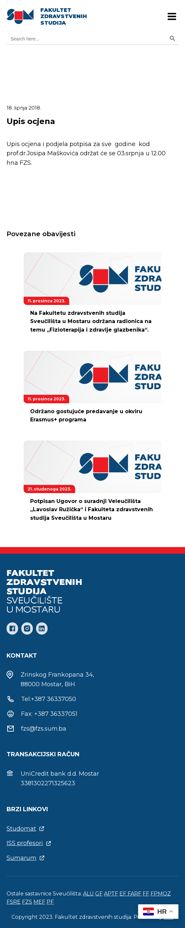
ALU (88, 893)
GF (99, 893)
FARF (134, 893)
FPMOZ (161, 893)
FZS (27, 902)
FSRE (14, 902)
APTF (111, 893)
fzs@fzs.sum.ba (43, 728)
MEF (39, 902)
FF (146, 893)
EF (123, 893)
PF (50, 902)
